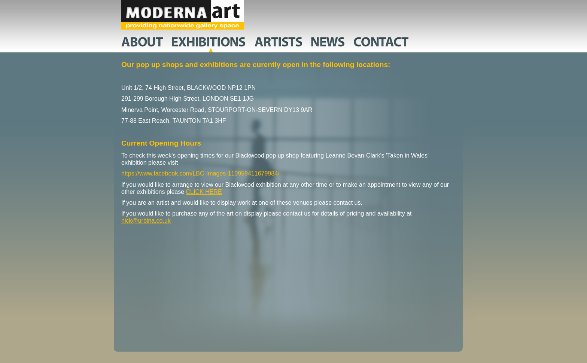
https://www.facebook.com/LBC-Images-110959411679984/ (200, 173)
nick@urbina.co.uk (146, 220)
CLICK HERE (204, 192)
